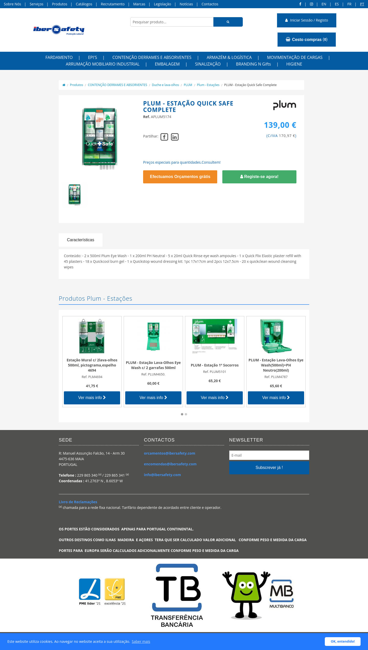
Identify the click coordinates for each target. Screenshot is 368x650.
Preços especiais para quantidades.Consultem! (182, 162)
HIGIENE (294, 64)
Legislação (162, 4)
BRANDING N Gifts (253, 64)
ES (337, 4)
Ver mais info (92, 397)
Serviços (36, 4)
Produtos (59, 4)
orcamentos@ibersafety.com (169, 453)
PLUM (188, 85)
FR (349, 4)
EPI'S (92, 57)
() (306, 39)
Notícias (186, 4)
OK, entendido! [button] (343, 641)
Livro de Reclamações (78, 501)
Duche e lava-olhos (165, 85)
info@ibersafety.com (162, 474)
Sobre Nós (12, 4)
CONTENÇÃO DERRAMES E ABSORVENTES (151, 57)
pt (362, 4)
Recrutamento (113, 4)
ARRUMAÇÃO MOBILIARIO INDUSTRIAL (103, 64)
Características (80, 240)
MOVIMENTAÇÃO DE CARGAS (295, 57)
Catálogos (84, 4)
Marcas (139, 4)
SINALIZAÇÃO (208, 64)
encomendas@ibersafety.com (170, 464)
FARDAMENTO (59, 57)
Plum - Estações (208, 85)
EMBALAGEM (167, 64)
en (323, 4)
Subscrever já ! (269, 467)
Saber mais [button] (141, 641)
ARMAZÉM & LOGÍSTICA (229, 57)
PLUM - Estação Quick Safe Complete (250, 85)
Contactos (210, 4)
